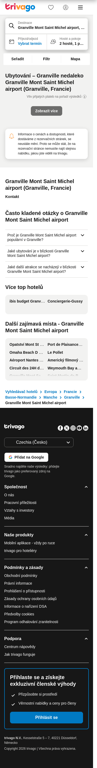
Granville (72, 397)
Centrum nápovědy (19, 647)
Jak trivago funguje (19, 654)
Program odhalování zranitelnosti (31, 622)
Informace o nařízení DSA (25, 606)
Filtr (46, 59)
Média (9, 518)
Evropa (50, 392)
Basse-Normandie (21, 397)
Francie (70, 392)
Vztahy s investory (19, 510)
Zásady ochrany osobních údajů (30, 599)
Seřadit (17, 59)
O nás (9, 495)
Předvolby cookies (19, 614)
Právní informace (18, 583)
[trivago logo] (20, 7)
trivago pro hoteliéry (20, 551)
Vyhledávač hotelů (21, 392)
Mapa (75, 59)
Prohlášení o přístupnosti (24, 591)
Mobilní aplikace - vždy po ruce (29, 543)
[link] (50, 7)
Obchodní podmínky (20, 575)
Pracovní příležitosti (20, 503)
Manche (50, 397)
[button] (46, 26)
